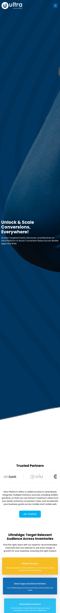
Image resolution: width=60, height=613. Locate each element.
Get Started (30, 517)
